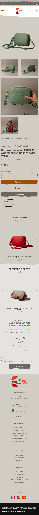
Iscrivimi (19, 366)
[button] (7, 199)
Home (12, 138)
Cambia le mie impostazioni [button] (19, 511)
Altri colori (19, 194)
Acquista (19, 182)
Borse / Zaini (28, 138)
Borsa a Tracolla (8, 141)
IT (30, 4)
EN (33, 4)
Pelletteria (19, 138)
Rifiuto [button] (9, 511)
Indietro (5, 138)
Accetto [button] (5, 511)
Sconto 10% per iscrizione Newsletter (19, 1)
